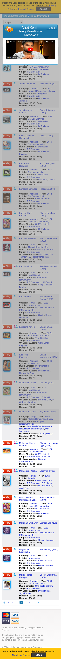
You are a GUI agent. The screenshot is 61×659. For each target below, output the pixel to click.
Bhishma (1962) (47, 471)
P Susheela (47, 483)
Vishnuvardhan (26, 461)
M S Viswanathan (43, 532)
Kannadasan (34, 530)
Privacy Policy (25, 627)
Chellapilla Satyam (44, 586)
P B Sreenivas (33, 456)
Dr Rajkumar (44, 513)
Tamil (32, 528)
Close (52, 27)
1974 (49, 449)
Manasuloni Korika (28, 471)
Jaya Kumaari (25, 593)
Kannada (34, 449)
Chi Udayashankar (36, 451)
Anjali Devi (47, 433)
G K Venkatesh (42, 454)
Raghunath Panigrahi (34, 428)
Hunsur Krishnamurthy (38, 506)
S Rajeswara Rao (43, 480)
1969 (49, 581)
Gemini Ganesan (46, 540)
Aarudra (31, 478)
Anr (39, 433)
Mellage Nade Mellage (25, 576)
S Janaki (46, 456)
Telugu (33, 476)
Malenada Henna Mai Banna (27, 444)
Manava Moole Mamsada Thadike (28, 498)
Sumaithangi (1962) (49, 523)
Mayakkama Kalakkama (25, 550)
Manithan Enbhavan (28, 523)
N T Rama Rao (45, 485)
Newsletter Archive (21, 655)
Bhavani (42, 459)
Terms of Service (9, 627)
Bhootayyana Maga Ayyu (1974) (49, 444)
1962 (47, 476)
